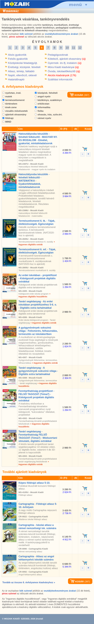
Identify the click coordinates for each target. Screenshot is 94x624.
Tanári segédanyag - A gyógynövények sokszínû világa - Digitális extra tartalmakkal (38, 371)
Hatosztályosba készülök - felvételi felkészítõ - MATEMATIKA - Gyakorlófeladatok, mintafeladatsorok (34, 180)
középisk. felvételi (46, 93)
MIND (6, 121)
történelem (9, 103)
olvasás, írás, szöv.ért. (48, 114)
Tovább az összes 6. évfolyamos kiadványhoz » (28, 582)
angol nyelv (42, 96)
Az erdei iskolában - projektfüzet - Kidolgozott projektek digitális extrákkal (38, 278)
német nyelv (43, 118)
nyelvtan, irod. (11, 93)
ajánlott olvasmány (14, 114)
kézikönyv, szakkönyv (48, 100)
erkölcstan (42, 103)
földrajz (8, 118)
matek (7, 96)
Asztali (39, 618)
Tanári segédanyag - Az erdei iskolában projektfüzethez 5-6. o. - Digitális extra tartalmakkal (38, 304)
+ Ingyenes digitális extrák (43, 323)
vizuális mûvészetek (15, 111)
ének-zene (9, 107)
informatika (42, 107)
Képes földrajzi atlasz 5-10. (34, 482)
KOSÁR (76, 95)
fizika (39, 111)
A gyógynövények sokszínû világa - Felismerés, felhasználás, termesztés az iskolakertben (38, 330)
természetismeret (13, 100)
